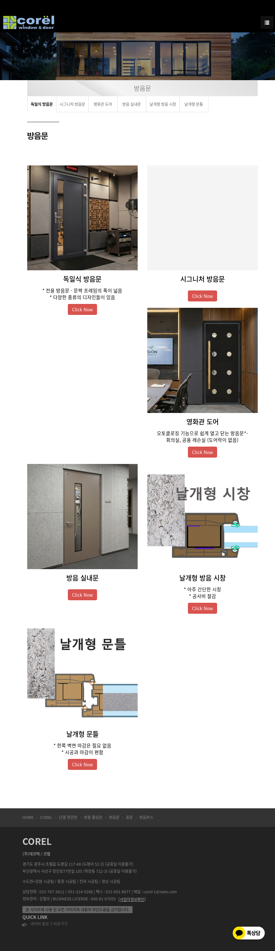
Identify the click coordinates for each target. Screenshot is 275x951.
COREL (46, 817)
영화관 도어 (102, 104)
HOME (28, 817)
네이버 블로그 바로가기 (45, 924)
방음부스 (146, 817)
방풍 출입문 (93, 817)
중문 (129, 817)
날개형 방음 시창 (163, 104)
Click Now (82, 309)
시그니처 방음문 (72, 104)
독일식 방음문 (42, 104)
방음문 (114, 817)
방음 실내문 (131, 104)
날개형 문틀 (193, 104)
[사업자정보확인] (132, 899)
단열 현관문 (68, 817)
